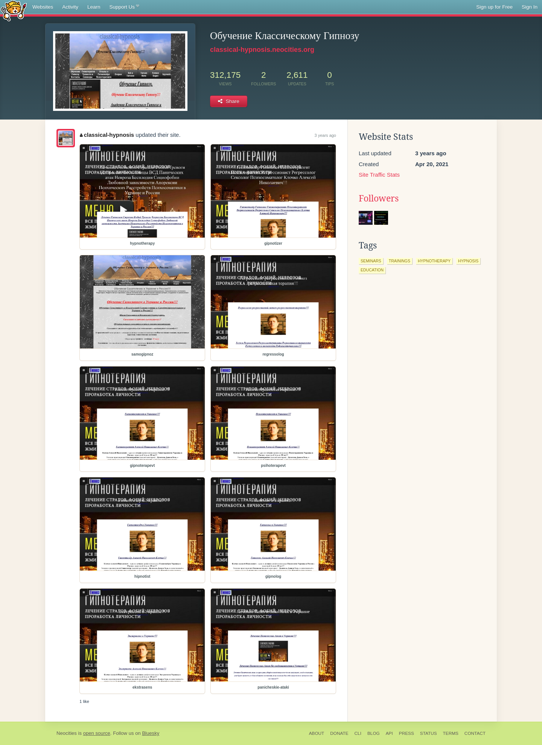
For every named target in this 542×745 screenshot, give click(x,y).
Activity (70, 7)
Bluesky (150, 733)
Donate (339, 733)
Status (428, 733)
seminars (371, 261)
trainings (399, 261)
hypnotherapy (434, 261)
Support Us (124, 7)
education (372, 270)
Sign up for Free (494, 7)
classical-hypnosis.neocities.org (262, 49)
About (316, 733)
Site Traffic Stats (379, 174)
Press (406, 733)
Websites (42, 7)
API (389, 733)
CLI (358, 733)
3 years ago (325, 135)
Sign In (529, 7)
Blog (373, 733)
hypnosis (468, 261)
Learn (93, 7)
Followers (379, 198)
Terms (450, 733)
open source (96, 733)
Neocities (66, 733)
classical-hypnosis (107, 135)
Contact (475, 733)
